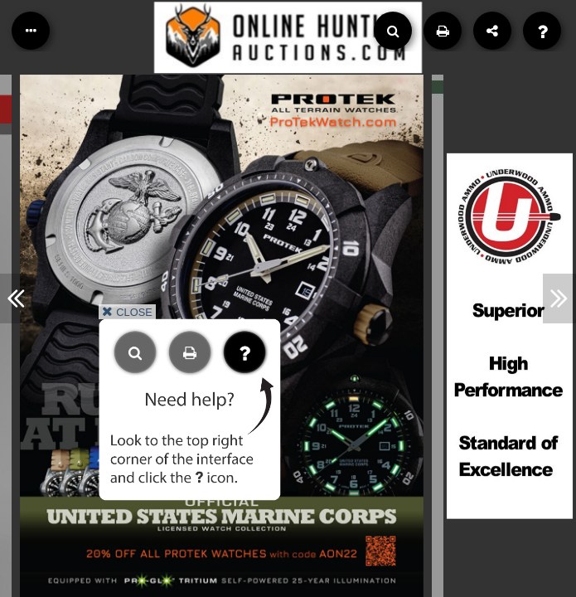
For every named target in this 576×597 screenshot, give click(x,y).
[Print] (443, 31)
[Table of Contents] (31, 31)
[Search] (393, 31)
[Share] (492, 31)
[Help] (542, 31)
